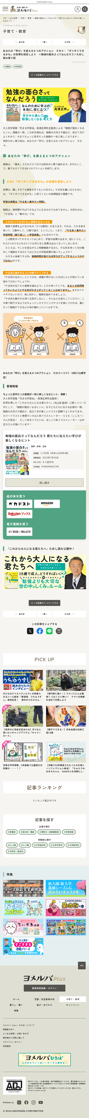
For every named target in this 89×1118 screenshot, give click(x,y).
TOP (5, 18)
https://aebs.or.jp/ (37, 1090)
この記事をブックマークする (46, 75)
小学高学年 (74, 845)
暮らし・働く (16, 1004)
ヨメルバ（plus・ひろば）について (18, 1025)
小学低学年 (41, 845)
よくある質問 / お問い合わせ (16, 1033)
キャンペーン (73, 1004)
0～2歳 (13, 845)
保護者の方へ (9, 1029)
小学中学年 (57, 845)
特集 (16, 1010)
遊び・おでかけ (44, 1004)
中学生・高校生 (16, 851)
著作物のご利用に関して (13, 1037)
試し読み (44, 482)
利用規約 (7, 1046)
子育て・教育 (26, 18)
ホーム (16, 999)
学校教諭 (18, 66)
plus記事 (13, 18)
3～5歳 (26, 845)
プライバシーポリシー (12, 1042)
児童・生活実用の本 (44, 999)
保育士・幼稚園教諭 (50, 832)
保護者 (8, 66)
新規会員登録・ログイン (44, 988)
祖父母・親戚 (28, 832)
